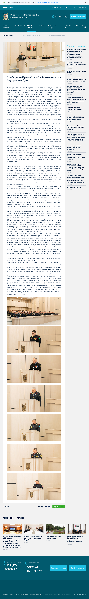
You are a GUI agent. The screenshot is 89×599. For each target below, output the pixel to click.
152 (39, 571)
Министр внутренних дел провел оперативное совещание (74, 147)
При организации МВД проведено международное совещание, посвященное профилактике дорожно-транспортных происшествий (76, 179)
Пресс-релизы (8, 35)
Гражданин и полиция (52, 27)
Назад (7, 506)
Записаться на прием (58, 568)
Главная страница (6, 27)
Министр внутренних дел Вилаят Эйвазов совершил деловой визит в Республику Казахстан (76, 156)
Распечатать (59, 507)
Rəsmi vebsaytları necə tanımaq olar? (48, 2)
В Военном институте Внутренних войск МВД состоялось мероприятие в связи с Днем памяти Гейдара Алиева (76, 167)
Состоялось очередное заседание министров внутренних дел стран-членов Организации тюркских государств (76, 89)
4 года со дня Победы (74, 187)
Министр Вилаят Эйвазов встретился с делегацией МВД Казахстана (76, 64)
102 (65, 16)
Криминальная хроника (57, 35)
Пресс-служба (30, 27)
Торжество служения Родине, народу (76, 71)
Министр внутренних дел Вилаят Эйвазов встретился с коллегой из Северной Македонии (76, 118)
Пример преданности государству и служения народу (74, 109)
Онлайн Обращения (78, 16)
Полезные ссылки (8, 7)
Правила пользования (64, 594)
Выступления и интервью (31, 35)
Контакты (79, 25)
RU (66, 7)
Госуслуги (42, 25)
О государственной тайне (50, 594)
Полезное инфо (68, 27)
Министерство (20, 25)
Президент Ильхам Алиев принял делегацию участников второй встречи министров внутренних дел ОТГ (76, 100)
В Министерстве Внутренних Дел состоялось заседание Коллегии (75, 127)
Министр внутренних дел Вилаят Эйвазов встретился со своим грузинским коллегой (76, 79)
